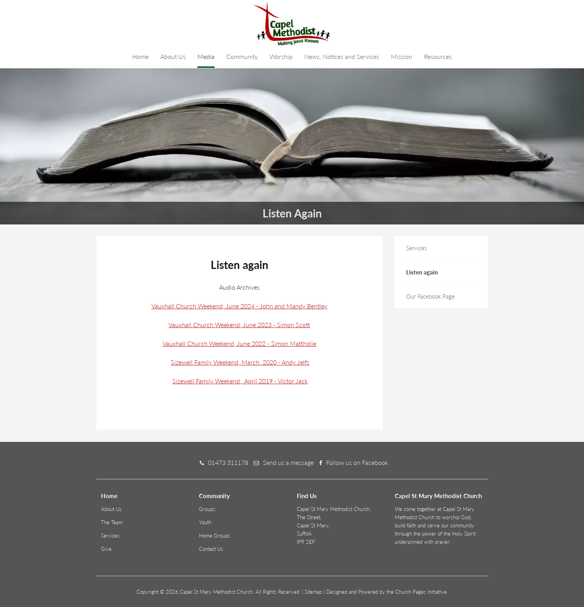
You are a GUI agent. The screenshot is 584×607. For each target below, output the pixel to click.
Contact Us (211, 549)
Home (140, 56)
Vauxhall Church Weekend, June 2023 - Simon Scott (239, 324)
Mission (401, 56)
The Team (111, 522)
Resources (438, 56)
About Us (173, 56)
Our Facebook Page (430, 296)
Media (206, 56)
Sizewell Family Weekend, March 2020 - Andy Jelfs (240, 362)
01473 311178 (228, 462)
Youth (205, 522)
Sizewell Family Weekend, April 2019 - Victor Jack (240, 380)
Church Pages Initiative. (421, 592)
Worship (281, 56)
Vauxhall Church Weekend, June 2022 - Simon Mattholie (239, 343)
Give (106, 549)
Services (416, 247)
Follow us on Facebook (357, 462)
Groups (207, 509)
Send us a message (288, 462)
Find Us (307, 495)
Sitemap (313, 592)
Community (242, 56)
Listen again (422, 272)
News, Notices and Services (341, 56)
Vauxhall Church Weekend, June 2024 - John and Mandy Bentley (239, 306)
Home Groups (214, 535)
